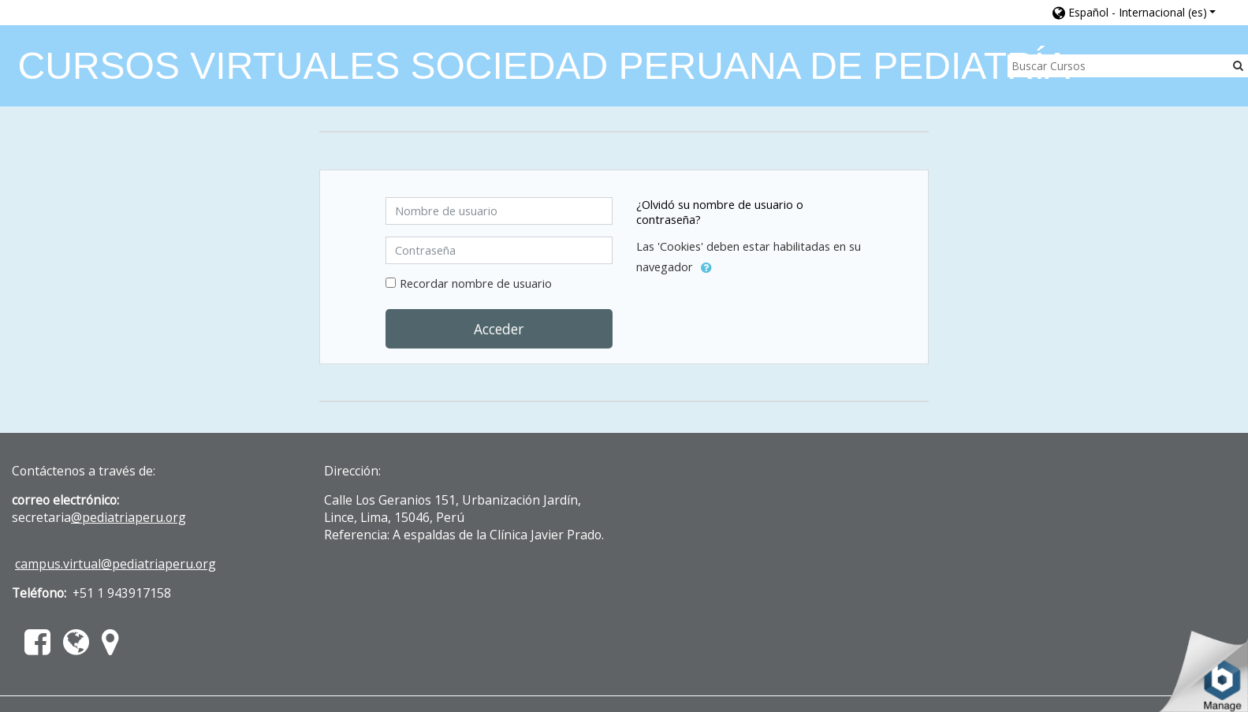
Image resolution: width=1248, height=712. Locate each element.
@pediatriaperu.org (128, 517)
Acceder (498, 328)
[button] (1134, 12)
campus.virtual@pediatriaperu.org (115, 563)
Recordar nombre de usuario (476, 283)
